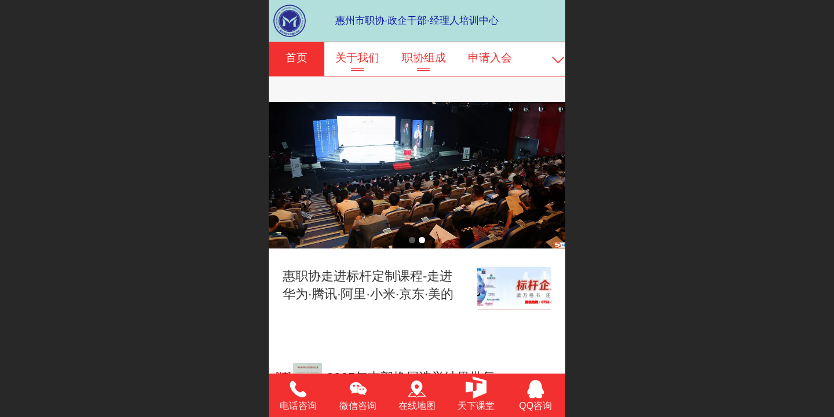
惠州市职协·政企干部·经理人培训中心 (416, 20)
